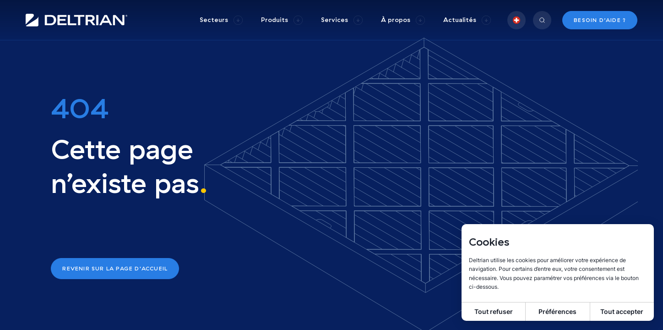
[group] (221, 20)
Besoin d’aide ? (600, 19)
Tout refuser (493, 311)
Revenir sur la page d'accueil (115, 268)
